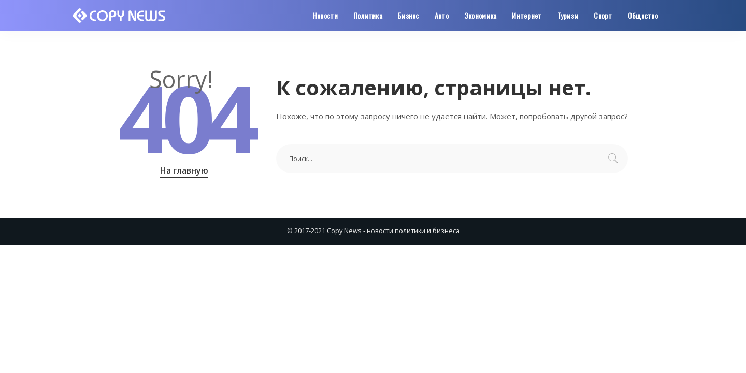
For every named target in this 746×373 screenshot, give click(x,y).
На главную (184, 170)
